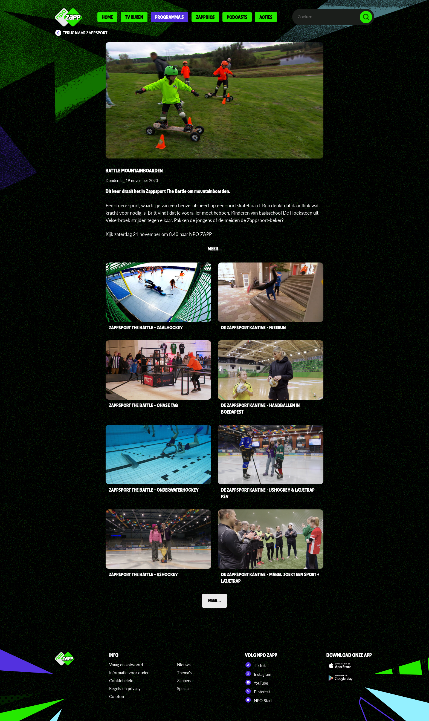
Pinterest (257, 691)
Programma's (169, 17)
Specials (184, 688)
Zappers (184, 680)
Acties (266, 17)
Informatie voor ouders (129, 672)
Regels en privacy (125, 688)
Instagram (258, 673)
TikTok (255, 665)
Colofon (116, 696)
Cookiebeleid (121, 680)
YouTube (256, 682)
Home (107, 17)
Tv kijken (134, 17)
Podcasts (237, 17)
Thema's (184, 672)
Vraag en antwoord (126, 664)
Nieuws (184, 664)
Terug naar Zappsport (85, 32)
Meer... (214, 600)
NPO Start (258, 700)
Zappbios (205, 17)
